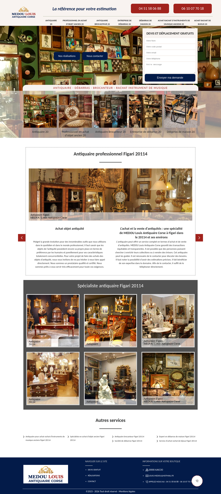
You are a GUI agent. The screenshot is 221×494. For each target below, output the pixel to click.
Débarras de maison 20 (145, 22)
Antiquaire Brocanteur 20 (102, 22)
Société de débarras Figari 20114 (128, 441)
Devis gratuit (94, 469)
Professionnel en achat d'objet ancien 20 (75, 22)
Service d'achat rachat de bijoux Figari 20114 (178, 441)
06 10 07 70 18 (193, 8)
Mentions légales (127, 491)
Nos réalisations (67, 56)
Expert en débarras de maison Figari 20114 (177, 436)
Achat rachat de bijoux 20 (202, 22)
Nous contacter (95, 56)
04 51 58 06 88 (150, 8)
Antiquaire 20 (51, 22)
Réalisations (94, 475)
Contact (92, 481)
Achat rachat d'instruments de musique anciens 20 (174, 22)
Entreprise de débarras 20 (124, 22)
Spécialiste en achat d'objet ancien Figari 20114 (87, 438)
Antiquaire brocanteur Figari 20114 (129, 436)
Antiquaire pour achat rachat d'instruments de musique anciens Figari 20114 (45, 438)
